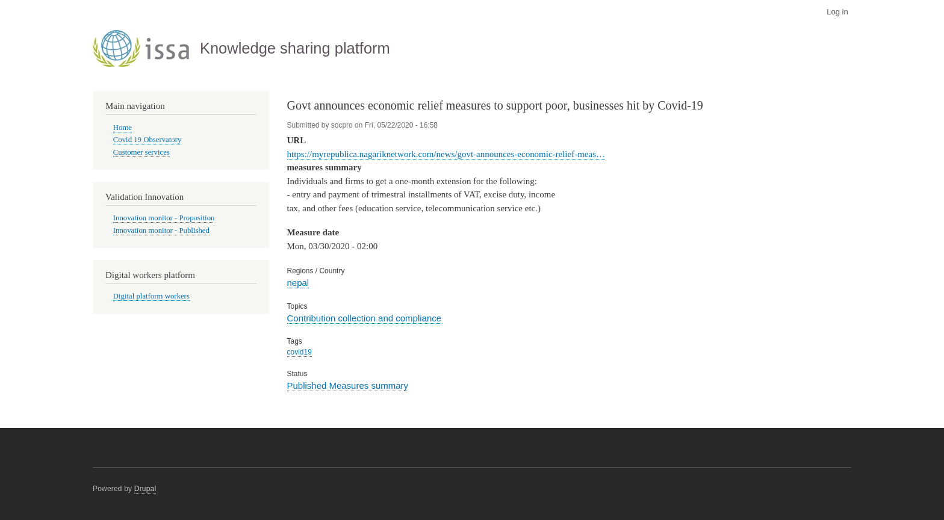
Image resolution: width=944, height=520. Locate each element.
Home (122, 127)
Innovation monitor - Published (161, 230)
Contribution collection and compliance (364, 318)
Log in (837, 11)
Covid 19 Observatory (147, 139)
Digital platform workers (151, 296)
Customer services (141, 152)
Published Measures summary (348, 385)
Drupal (145, 488)
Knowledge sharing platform (295, 48)
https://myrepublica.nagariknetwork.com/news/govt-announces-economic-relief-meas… (446, 154)
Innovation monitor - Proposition (164, 218)
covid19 (299, 352)
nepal (298, 282)
